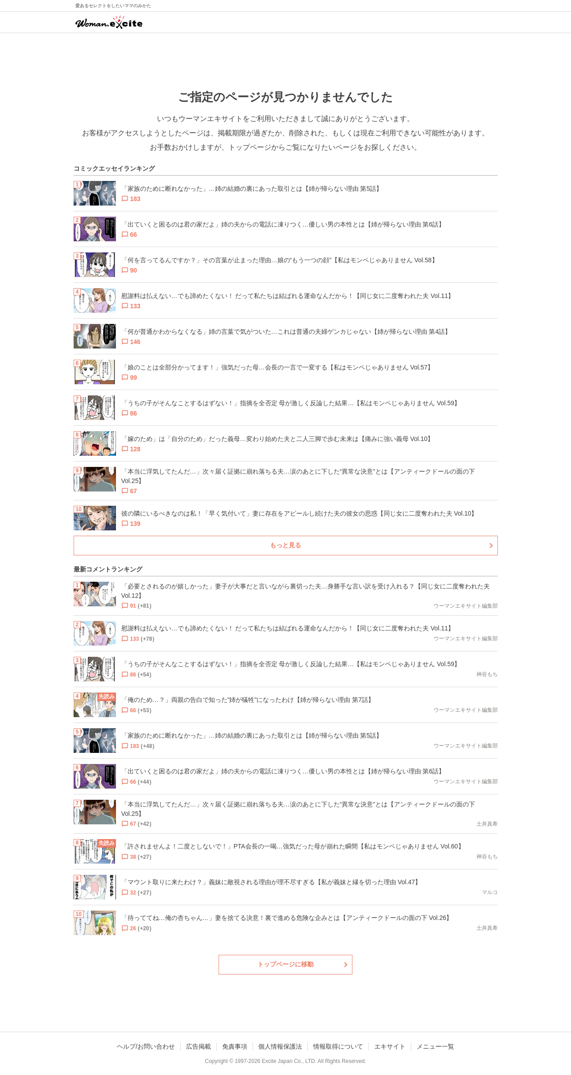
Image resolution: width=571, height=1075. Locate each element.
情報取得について (338, 1046)
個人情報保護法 (280, 1046)
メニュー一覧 (435, 1046)
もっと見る (285, 545)
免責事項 (234, 1046)
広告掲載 (198, 1046)
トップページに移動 (285, 964)
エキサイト (389, 1046)
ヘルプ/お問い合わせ (146, 1046)
